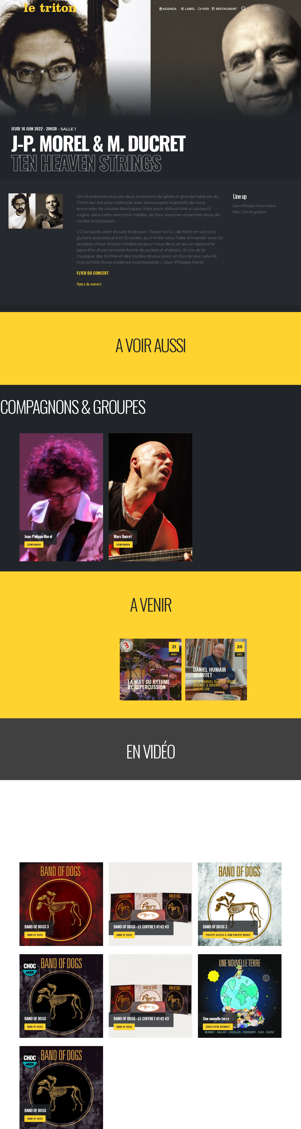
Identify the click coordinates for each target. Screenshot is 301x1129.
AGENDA (168, 9)
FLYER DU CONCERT (93, 273)
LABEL (188, 9)
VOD (203, 9)
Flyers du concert (89, 283)
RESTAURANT (224, 9)
